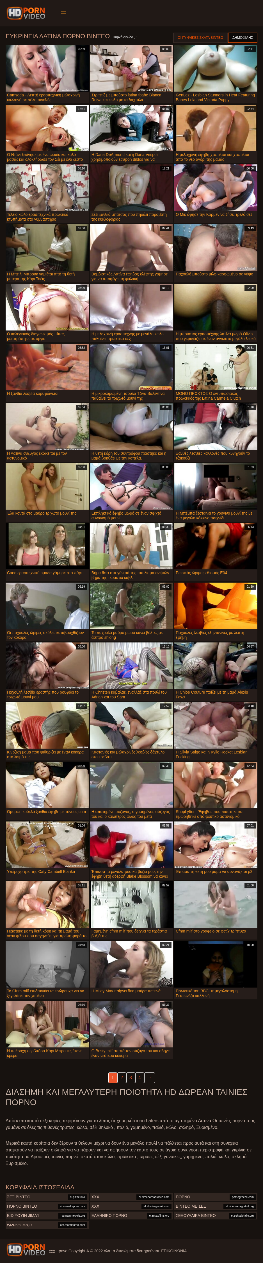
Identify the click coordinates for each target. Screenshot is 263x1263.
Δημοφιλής (242, 38)
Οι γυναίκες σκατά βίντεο (200, 38)
